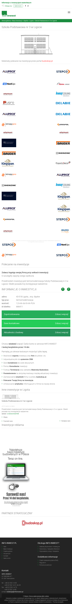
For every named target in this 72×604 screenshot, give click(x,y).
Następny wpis (65, 421)
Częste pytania (7, 551)
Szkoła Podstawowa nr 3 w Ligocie (17, 401)
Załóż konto (18, 6)
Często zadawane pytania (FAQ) (48, 560)
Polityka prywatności (45, 565)
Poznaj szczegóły (58, 602)
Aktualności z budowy (36, 332)
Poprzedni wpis (8, 421)
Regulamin (42, 562)
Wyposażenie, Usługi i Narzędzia (49, 551)
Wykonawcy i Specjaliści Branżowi (49, 549)
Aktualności (6, 553)
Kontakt (5, 556)
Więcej (5, 417)
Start (4, 546)
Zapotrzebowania (36, 314)
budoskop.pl (47, 61)
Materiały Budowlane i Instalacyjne (49, 546)
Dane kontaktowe (36, 323)
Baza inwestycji (7, 549)
